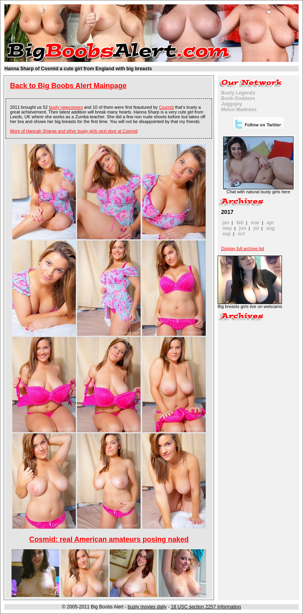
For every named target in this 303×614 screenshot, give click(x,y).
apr (270, 222)
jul (256, 228)
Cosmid (166, 107)
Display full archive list (242, 248)
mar (255, 222)
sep (226, 234)
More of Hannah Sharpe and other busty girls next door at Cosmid (73, 131)
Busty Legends (238, 93)
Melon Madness (239, 109)
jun (242, 228)
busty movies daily (147, 607)
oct (241, 234)
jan (225, 222)
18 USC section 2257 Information (206, 607)
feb (239, 222)
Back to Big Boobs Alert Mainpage (68, 86)
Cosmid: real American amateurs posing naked (109, 539)
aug (270, 228)
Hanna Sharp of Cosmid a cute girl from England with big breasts (78, 68)
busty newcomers (66, 107)
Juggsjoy (231, 104)
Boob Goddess (238, 98)
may (227, 228)
